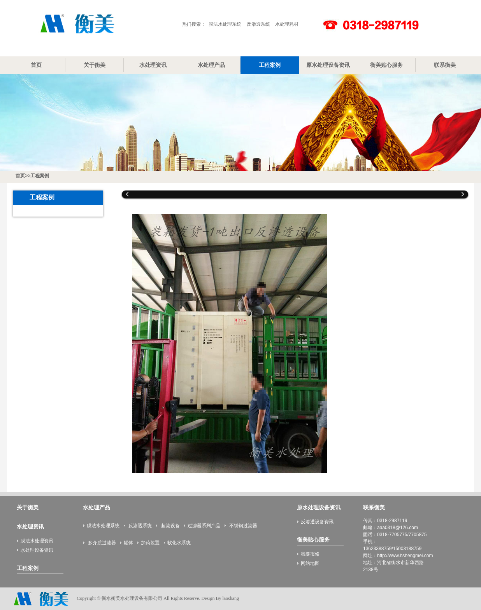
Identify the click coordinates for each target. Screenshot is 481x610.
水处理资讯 (153, 65)
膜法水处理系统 (225, 24)
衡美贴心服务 (386, 65)
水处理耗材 (286, 24)
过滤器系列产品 (204, 525)
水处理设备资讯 (37, 550)
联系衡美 (445, 65)
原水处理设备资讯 (328, 65)
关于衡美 (94, 65)
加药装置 (150, 542)
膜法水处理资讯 (37, 541)
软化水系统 (179, 542)
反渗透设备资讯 (317, 521)
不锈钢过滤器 (242, 525)
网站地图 (310, 563)
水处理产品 (211, 65)
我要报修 (310, 554)
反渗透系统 (258, 24)
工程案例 (270, 65)
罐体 (128, 542)
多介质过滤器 (101, 542)
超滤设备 (169, 525)
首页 (36, 65)
